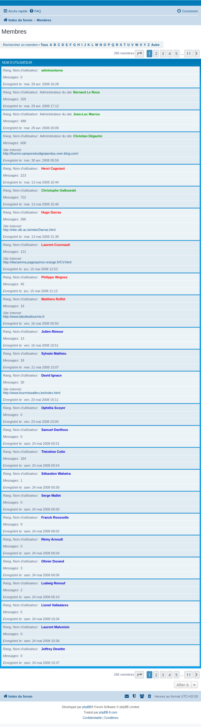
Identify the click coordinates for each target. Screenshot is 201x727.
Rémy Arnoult (52, 539)
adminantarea (52, 70)
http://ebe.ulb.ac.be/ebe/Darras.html (29, 230)
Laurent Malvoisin (55, 627)
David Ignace (51, 375)
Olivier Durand (52, 561)
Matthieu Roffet (53, 299)
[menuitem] (35, 11)
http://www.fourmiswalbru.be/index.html (31, 393)
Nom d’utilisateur (17, 62)
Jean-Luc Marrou (86, 114)
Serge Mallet (51, 495)
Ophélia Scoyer (53, 408)
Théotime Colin (53, 451)
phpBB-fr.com (108, 712)
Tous (44, 45)
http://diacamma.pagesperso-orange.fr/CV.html (37, 262)
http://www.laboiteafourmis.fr (23, 316)
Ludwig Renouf (53, 583)
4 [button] (170, 53)
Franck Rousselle (55, 517)
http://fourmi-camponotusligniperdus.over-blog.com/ (40, 153)
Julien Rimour (52, 331)
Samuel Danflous (54, 430)
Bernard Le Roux (86, 92)
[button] (139, 53)
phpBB (86, 707)
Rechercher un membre (20, 45)
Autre (155, 45)
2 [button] (156, 53)
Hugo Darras (51, 212)
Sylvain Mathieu (53, 353)
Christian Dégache (87, 136)
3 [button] (163, 53)
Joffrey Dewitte (53, 649)
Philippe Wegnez (54, 277)
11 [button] (188, 53)
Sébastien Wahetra (56, 473)
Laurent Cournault (55, 245)
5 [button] (176, 53)
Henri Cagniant (53, 168)
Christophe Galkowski (58, 190)
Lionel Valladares (54, 605)
